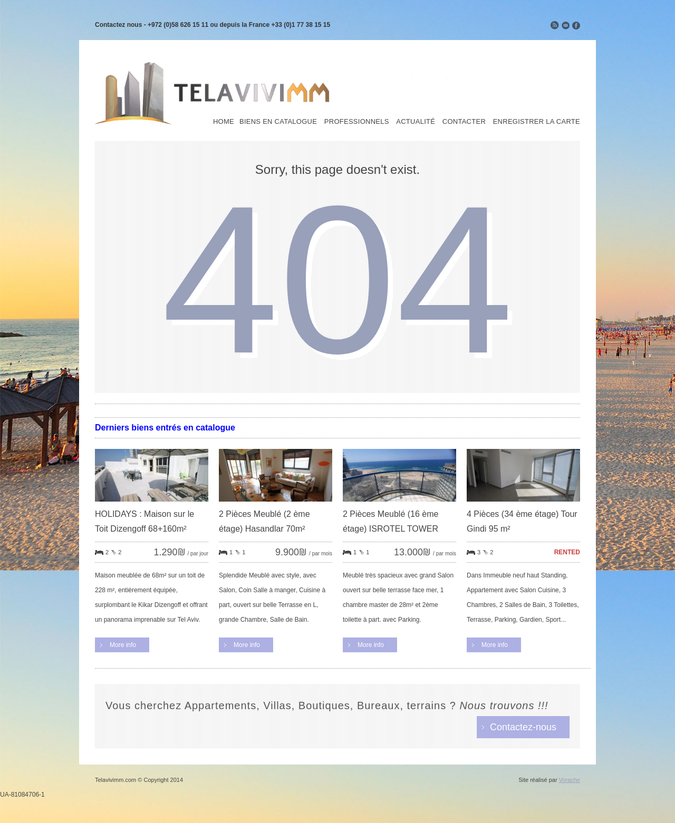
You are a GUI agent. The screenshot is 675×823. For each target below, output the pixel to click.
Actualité (415, 121)
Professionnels (356, 121)
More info (123, 645)
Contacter (464, 121)
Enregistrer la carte (536, 121)
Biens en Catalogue (278, 121)
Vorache (569, 780)
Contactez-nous (523, 727)
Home (223, 121)
